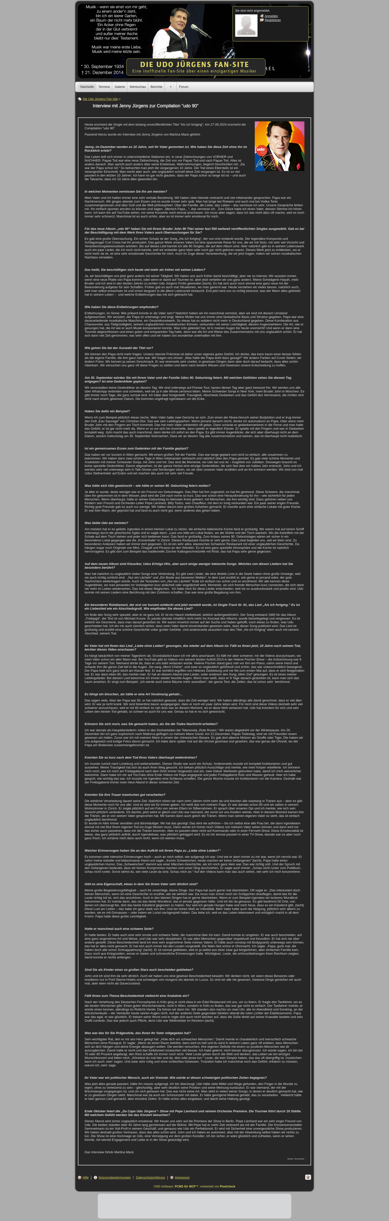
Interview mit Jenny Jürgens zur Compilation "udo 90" (145, 105)
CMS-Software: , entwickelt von (194, 1186)
